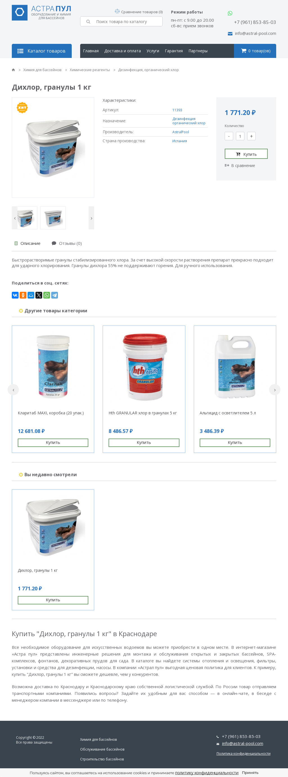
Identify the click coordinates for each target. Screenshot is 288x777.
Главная (91, 50)
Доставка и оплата (122, 50)
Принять (250, 772)
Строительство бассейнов (102, 759)
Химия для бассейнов (40, 69)
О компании (94, 64)
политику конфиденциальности (207, 772)
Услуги (153, 50)
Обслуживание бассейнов (102, 749)
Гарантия (174, 50)
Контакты (120, 64)
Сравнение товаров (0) (139, 11)
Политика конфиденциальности (244, 753)
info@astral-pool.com (255, 33)
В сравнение (240, 165)
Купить (246, 154)
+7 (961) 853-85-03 (255, 22)
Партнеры (198, 50)
